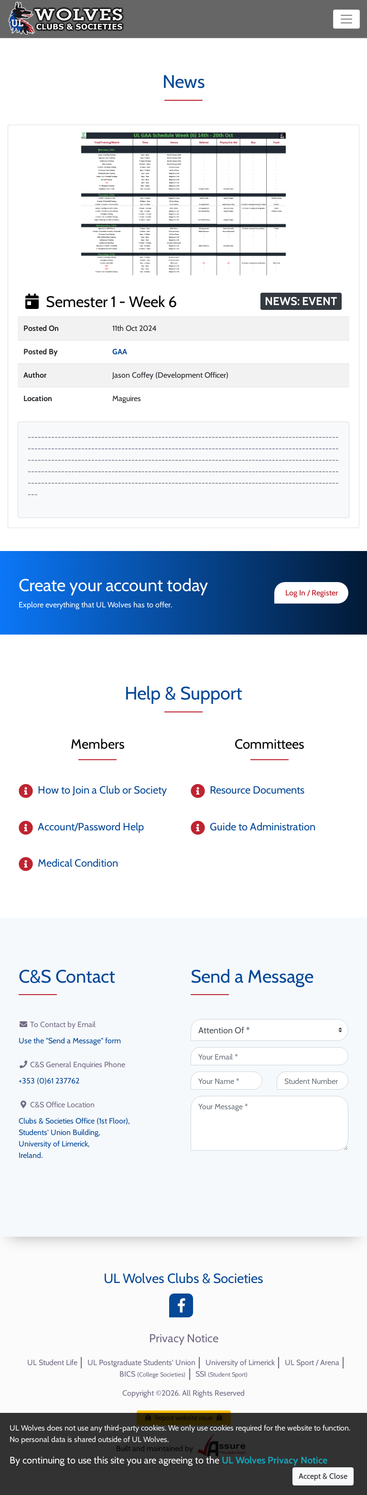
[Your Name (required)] (226, 1080)
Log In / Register (311, 592)
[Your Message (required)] (269, 1123)
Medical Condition (78, 863)
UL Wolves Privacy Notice (274, 1460)
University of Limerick (240, 1362)
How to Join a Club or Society (102, 790)
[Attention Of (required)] (269, 1030)
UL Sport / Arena (312, 1362)
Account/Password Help (91, 826)
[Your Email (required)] (269, 1056)
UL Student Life (52, 1362)
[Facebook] (183, 1308)
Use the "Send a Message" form (70, 1040)
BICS (152, 1373)
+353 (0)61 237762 (49, 1080)
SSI (221, 1373)
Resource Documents (257, 790)
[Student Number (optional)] (312, 1080)
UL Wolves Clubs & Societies (183, 1278)
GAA (119, 351)
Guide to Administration (262, 826)
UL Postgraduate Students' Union (141, 1362)
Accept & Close (323, 1476)
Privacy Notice (183, 1338)
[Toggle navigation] (346, 19)
